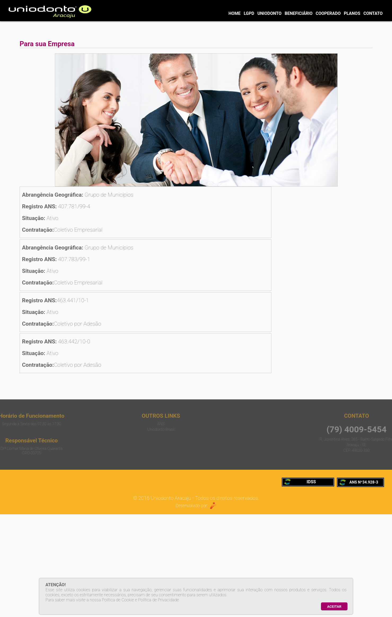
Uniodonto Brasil (135, 429)
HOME (234, 13)
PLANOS (352, 13)
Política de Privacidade (158, 599)
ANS (135, 424)
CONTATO (372, 13)
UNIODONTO (269, 13)
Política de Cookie (118, 599)
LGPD (249, 13)
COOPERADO (328, 13)
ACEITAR (334, 607)
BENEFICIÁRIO (298, 13)
